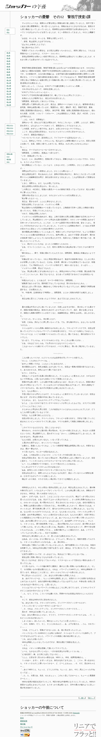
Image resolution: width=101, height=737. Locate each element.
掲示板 (9, 159)
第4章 (8, 61)
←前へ (82, 698)
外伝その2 (10, 128)
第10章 (9, 77)
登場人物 (9, 154)
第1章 (8, 53)
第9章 (8, 75)
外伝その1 (10, 125)
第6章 (8, 66)
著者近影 (23, 721)
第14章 (9, 88)
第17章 (9, 97)
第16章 (9, 94)
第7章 (8, 69)
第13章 (9, 86)
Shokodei (76, 713)
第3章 (8, 58)
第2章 (8, 55)
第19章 (9, 102)
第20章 (9, 105)
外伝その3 (10, 131)
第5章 (8, 64)
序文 (8, 32)
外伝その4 (10, 133)
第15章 (9, 91)
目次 (8, 30)
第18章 (9, 99)
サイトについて (26, 727)
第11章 (9, 80)
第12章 (9, 83)
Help (8, 162)
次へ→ (91, 698)
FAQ (8, 157)
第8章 (8, 72)
